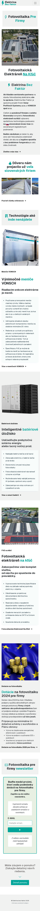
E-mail (11, 818)
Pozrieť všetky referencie (14, 201)
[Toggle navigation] (35, 3)
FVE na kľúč (7, 550)
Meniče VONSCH (9, 272)
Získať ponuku (20, 882)
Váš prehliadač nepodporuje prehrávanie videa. (20, 47)
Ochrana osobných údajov (20, 903)
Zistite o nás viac (12, 151)
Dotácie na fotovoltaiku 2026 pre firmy (19, 747)
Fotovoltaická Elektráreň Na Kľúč (17, 629)
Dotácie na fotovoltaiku (12, 686)
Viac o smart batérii (11, 495)
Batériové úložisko (10, 424)
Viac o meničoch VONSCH (14, 366)
